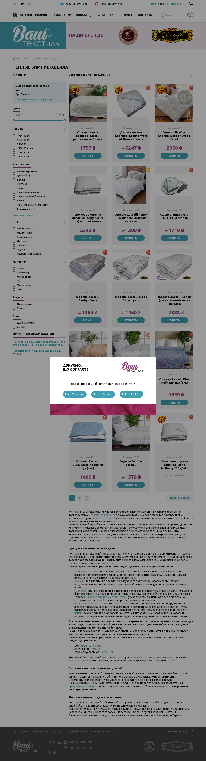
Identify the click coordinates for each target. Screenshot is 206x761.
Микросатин (24, 285)
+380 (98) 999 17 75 (76, 4)
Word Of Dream (25, 323)
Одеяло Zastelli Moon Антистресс (131, 298)
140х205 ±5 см (25, 148)
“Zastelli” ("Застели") (102, 514)
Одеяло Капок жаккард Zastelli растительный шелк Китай (87, 136)
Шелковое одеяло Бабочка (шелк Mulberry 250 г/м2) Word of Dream (174, 465)
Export (127, 15)
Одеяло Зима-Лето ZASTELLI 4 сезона (174, 216)
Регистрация (173, 3)
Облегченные (24, 233)
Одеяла (25, 58)
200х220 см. (107, 652)
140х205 (95, 648)
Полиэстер (23, 272)
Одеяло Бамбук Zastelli (131, 463)
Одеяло (21, 249)
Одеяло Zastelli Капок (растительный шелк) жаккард (174, 300)
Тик (19, 281)
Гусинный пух (24, 175)
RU (22, 4)
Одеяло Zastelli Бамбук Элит (87, 298)
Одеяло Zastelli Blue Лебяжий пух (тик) (174, 380)
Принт (20, 308)
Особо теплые (25, 228)
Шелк (20, 188)
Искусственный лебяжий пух (33, 205)
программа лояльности (83, 686)
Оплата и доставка (90, 15)
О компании (62, 15)
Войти (155, 3)
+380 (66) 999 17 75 (111, 4)
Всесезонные (24, 237)
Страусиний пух (26, 209)
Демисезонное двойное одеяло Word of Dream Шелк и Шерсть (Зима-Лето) (131, 136)
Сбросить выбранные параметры (34, 99)
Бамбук (21, 179)
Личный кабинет (77, 731)
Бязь (19, 289)
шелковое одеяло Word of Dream (105, 597)
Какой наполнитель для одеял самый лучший (37, 352)
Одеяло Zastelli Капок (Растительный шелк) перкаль (131, 218)
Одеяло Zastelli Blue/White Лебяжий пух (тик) (88, 465)
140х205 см (23, 144)
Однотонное (24, 304)
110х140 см (23, 140)
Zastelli (21, 327)
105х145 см (23, 135)
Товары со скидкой (179, 731)
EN (29, 4)
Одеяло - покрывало (29, 254)
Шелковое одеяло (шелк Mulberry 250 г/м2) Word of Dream (87, 218)
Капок (20, 200)
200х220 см (23, 156)
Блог (113, 15)
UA (14, 4)
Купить (88, 155)
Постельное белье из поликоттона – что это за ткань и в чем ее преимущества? (39, 343)
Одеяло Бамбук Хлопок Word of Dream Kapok (174, 136)
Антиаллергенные (27, 171)
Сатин (20, 268)
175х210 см (23, 152)
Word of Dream (103, 518)
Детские (22, 241)
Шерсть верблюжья (28, 192)
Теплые (22, 94)
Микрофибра (24, 277)
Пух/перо (22, 184)
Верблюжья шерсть (86, 603)
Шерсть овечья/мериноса (32, 196)
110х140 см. (93, 645)
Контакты (145, 15)
